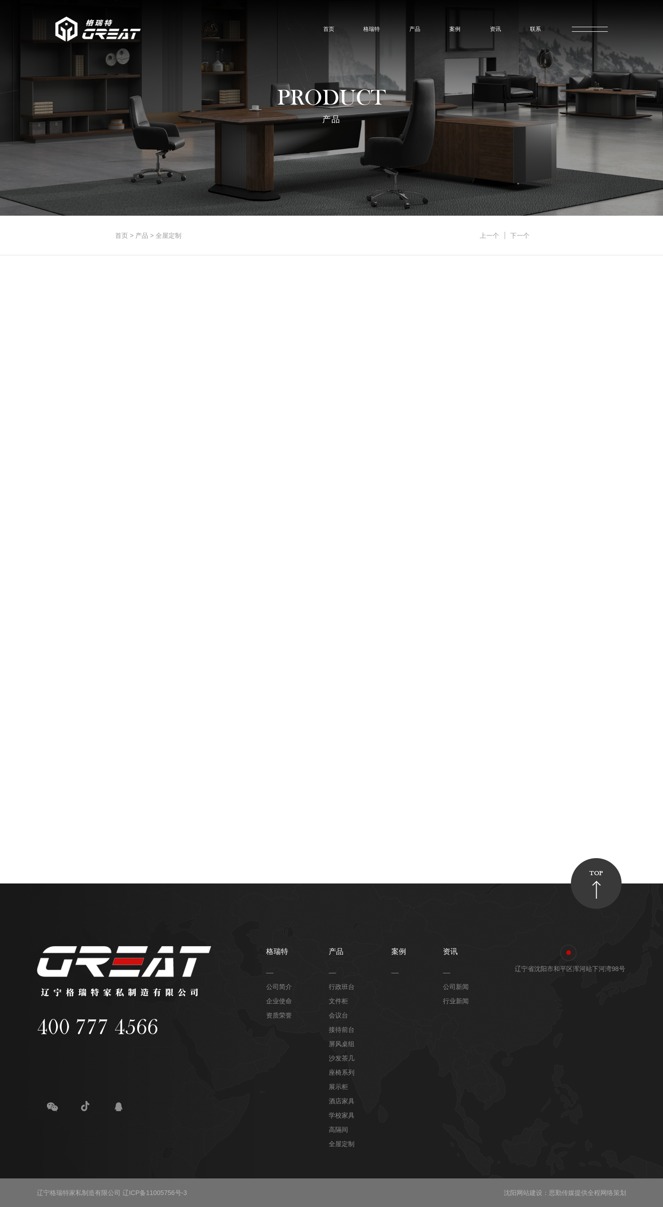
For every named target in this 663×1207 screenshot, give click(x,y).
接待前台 (342, 1029)
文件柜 (338, 1001)
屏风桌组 (342, 1044)
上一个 (489, 235)
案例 (452, 29)
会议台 (338, 1015)
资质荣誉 (279, 1015)
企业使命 (279, 1001)
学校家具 (342, 1115)
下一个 (519, 235)
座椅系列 (342, 1072)
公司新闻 (456, 986)
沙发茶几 (342, 1058)
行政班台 (342, 986)
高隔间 (338, 1129)
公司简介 (279, 986)
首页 (326, 29)
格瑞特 (369, 29)
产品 (412, 29)
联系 (533, 29)
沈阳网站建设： (526, 1192)
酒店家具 (342, 1101)
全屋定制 (168, 235)
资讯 (493, 29)
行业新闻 (456, 1001)
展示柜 (338, 1086)
